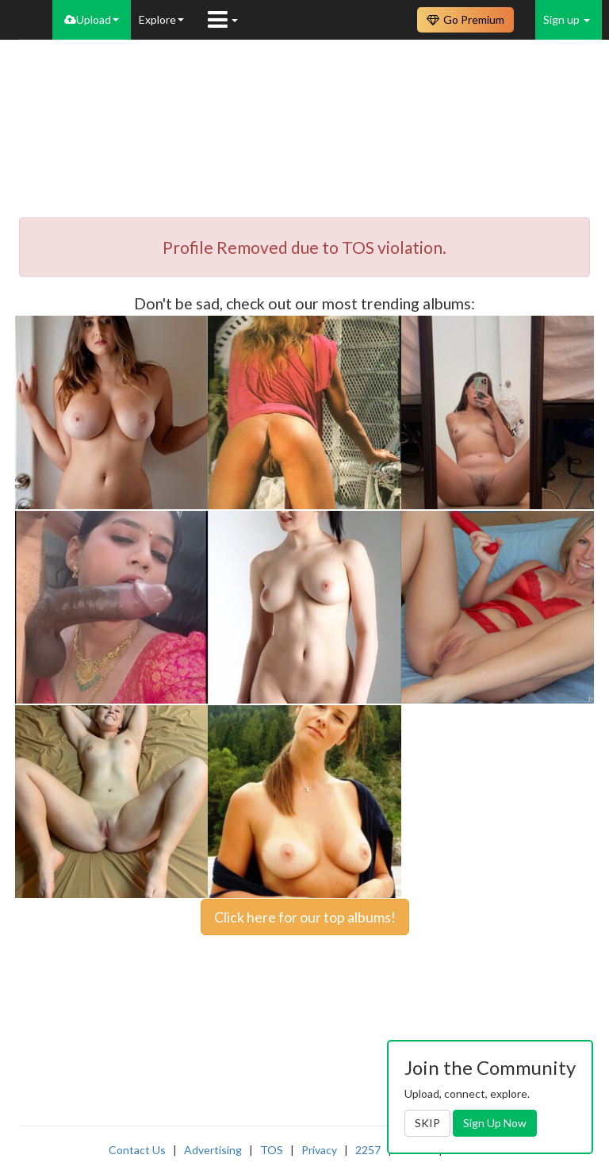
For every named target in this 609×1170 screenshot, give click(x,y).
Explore (161, 19)
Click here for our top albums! (305, 917)
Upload (91, 19)
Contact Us (137, 1150)
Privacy (319, 1150)
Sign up (566, 19)
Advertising (213, 1150)
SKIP (427, 1123)
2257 (368, 1150)
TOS (271, 1150)
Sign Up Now (495, 1123)
